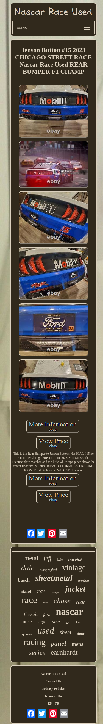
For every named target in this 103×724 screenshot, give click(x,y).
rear (80, 602)
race (29, 600)
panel (58, 643)
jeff (47, 558)
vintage (74, 567)
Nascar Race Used (53, 674)
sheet (65, 632)
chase (62, 601)
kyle (60, 560)
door (81, 633)
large (41, 621)
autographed (48, 570)
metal (31, 558)
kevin (80, 622)
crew (41, 591)
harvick (75, 559)
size (56, 621)
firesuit (31, 614)
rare (45, 603)
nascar (69, 611)
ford (46, 614)
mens (77, 644)
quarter (27, 634)
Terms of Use (53, 696)
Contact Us (53, 681)
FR (57, 703)
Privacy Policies (53, 689)
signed (26, 591)
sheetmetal (54, 578)
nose (27, 621)
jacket (75, 588)
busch (24, 580)
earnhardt (64, 652)
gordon (83, 581)
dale (27, 567)
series (37, 652)
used (46, 631)
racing (35, 642)
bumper (55, 592)
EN (50, 703)
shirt (68, 623)
